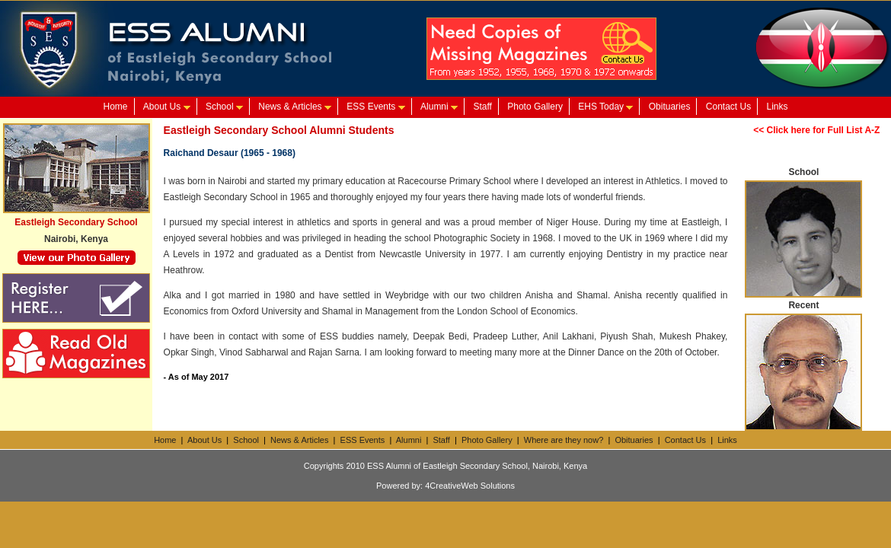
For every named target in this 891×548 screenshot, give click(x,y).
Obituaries (670, 106)
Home (115, 106)
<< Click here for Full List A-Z (816, 130)
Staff (482, 106)
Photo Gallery (535, 106)
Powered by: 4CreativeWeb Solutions (445, 485)
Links (777, 106)
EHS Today (605, 106)
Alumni (439, 106)
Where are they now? (564, 439)
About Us (166, 106)
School (224, 106)
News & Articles (294, 106)
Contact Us (728, 106)
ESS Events (375, 106)
